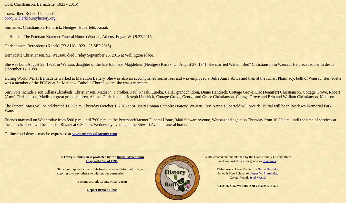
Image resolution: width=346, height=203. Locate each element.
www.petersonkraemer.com (94, 134)
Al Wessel (259, 177)
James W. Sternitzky (263, 173)
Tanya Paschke (268, 169)
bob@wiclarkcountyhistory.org (30, 18)
